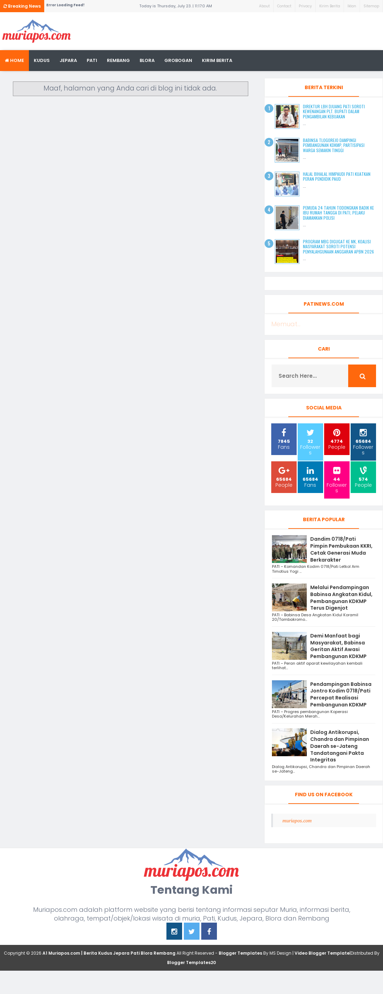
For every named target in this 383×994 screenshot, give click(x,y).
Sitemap (371, 6)
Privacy (305, 6)
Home (14, 60)
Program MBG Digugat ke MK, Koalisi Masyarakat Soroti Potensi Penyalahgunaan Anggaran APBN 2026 (338, 246)
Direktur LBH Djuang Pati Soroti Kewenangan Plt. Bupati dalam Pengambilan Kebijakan (334, 111)
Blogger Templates (240, 953)
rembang (118, 60)
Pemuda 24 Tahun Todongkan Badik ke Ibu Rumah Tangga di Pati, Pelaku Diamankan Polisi (338, 213)
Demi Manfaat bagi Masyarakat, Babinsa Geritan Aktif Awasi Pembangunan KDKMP (338, 646)
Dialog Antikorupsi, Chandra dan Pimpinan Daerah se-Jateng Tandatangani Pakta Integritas (339, 746)
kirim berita (217, 60)
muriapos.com (297, 820)
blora (147, 60)
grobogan (178, 60)
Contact (284, 6)
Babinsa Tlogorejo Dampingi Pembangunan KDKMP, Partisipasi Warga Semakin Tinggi (334, 145)
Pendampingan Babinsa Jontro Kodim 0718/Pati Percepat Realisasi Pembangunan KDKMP (341, 694)
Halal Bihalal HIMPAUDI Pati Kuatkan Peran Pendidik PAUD (336, 176)
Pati (92, 60)
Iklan (351, 6)
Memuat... (285, 324)
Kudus (42, 60)
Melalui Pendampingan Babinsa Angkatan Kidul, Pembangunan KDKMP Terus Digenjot (341, 597)
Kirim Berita (329, 6)
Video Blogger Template (322, 953)
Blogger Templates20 (191, 962)
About (264, 6)
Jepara (68, 60)
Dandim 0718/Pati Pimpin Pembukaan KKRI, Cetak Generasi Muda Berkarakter (341, 549)
